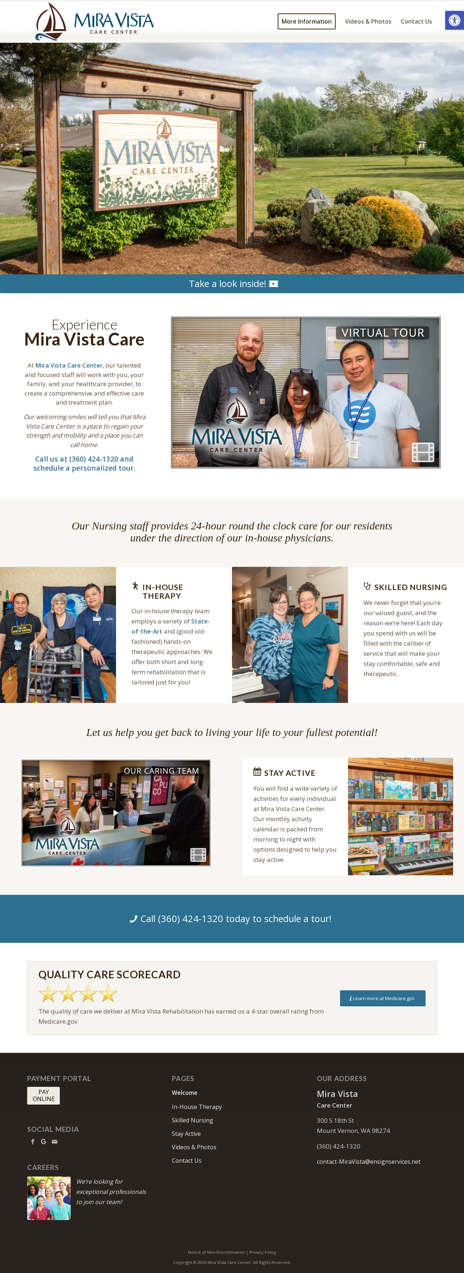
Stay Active (186, 1134)
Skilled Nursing (192, 1120)
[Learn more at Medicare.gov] (383, 998)
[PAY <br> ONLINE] (43, 1095)
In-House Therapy (197, 1107)
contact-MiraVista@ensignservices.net (368, 1162)
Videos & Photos (194, 1147)
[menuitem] (306, 21)
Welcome (185, 1093)
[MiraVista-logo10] (93, 21)
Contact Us (187, 1160)
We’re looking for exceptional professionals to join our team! (111, 1192)
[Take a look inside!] (232, 283)
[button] (454, 20)
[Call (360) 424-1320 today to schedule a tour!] (232, 919)
